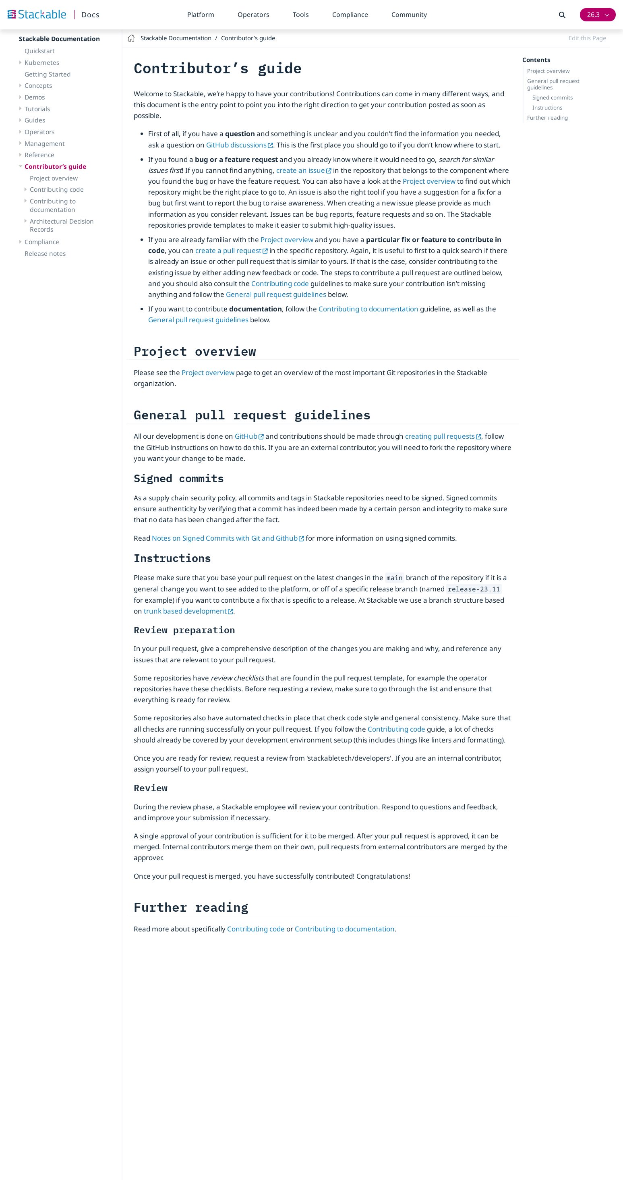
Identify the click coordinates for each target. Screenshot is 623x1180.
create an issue (303, 170)
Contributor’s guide (55, 166)
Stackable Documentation (59, 38)
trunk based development (188, 611)
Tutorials (37, 108)
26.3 (593, 14)
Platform (200, 14)
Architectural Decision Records (62, 225)
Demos (35, 97)
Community (409, 14)
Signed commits (552, 97)
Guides (35, 120)
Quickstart (40, 50)
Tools (301, 14)
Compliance (350, 14)
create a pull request (231, 250)
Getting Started (48, 74)
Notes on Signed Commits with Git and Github (228, 538)
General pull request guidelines (553, 84)
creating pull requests (443, 436)
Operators (253, 14)
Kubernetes (42, 62)
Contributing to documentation (53, 205)
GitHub (249, 436)
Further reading (547, 117)
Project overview (54, 178)
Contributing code (57, 189)
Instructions (547, 107)
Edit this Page (587, 38)
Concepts (38, 85)
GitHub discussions (239, 144)
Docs (90, 14)
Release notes (45, 253)
